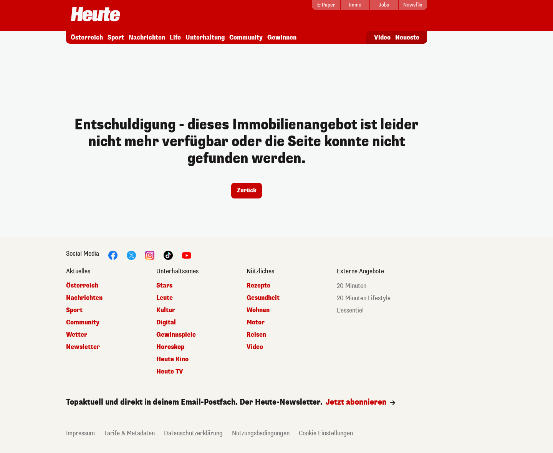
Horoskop (170, 347)
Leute (164, 298)
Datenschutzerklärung (193, 433)
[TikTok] (168, 255)
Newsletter (83, 347)
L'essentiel (350, 310)
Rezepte (258, 285)
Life (175, 37)
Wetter (76, 335)
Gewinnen (281, 37)
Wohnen (258, 310)
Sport (116, 37)
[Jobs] (384, 5)
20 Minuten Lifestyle (364, 298)
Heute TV (169, 371)
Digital (166, 322)
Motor (256, 322)
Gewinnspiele (176, 335)
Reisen (256, 335)
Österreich (87, 37)
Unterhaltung (205, 37)
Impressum (80, 433)
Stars (164, 285)
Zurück (247, 190)
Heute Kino (172, 359)
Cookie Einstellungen (326, 433)
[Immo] (355, 5)
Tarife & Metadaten (129, 433)
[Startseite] (95, 15)
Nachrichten (147, 37)
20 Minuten (351, 286)
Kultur (165, 310)
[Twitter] (131, 255)
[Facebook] (113, 255)
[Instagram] (149, 255)
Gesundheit (263, 298)
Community (246, 37)
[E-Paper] (326, 5)
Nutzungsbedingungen (261, 433)
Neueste (407, 37)
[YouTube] (186, 255)
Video (382, 37)
